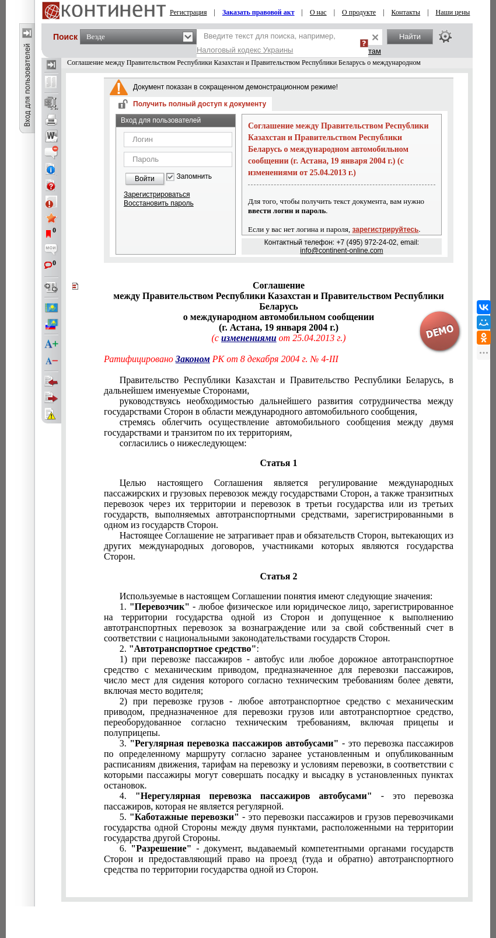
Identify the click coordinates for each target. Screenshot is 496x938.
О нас (318, 12)
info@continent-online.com (341, 250)
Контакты (406, 12)
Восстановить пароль (159, 203)
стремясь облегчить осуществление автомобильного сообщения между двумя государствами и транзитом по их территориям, (278, 427)
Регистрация (188, 12)
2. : (189, 649)
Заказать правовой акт (258, 12)
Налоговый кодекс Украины (245, 50)
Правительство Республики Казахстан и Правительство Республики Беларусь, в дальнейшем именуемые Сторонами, (278, 385)
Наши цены (453, 12)
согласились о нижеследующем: (183, 443)
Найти (410, 36)
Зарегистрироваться (157, 194)
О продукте (359, 12)
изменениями (249, 338)
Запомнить (194, 176)
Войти (145, 179)
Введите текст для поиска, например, (266, 43)
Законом (193, 359)
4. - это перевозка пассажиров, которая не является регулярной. (278, 801)
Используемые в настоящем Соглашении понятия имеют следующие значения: (276, 596)
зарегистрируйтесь (385, 229)
